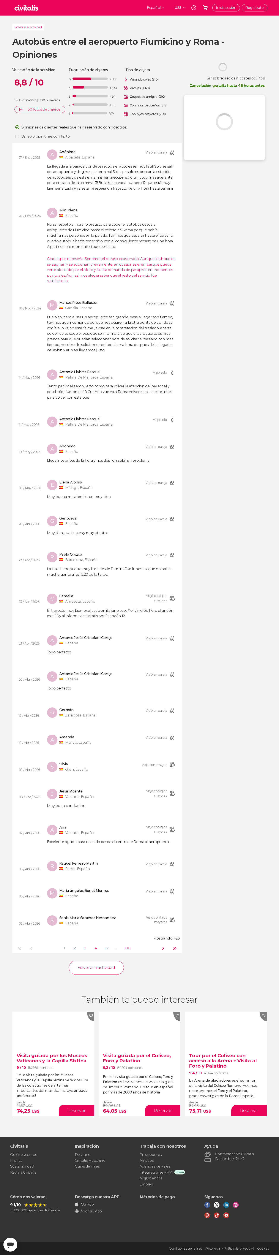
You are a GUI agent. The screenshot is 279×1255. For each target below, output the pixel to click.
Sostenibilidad (22, 1166)
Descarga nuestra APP (97, 1197)
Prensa (16, 1160)
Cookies (263, 1248)
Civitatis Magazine (90, 1160)
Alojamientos (151, 1178)
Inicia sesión (226, 8)
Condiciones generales (185, 1248)
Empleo (146, 1184)
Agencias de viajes (155, 1166)
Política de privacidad (239, 1248)
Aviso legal (212, 1248)
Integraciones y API (156, 1172)
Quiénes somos (23, 1155)
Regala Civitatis (23, 1172)
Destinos (82, 1155)
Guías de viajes (87, 1166)
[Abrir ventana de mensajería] (10, 1245)
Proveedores (151, 1155)
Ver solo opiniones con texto (45, 136)
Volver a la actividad (28, 27)
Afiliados (147, 1160)
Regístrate (254, 8)
